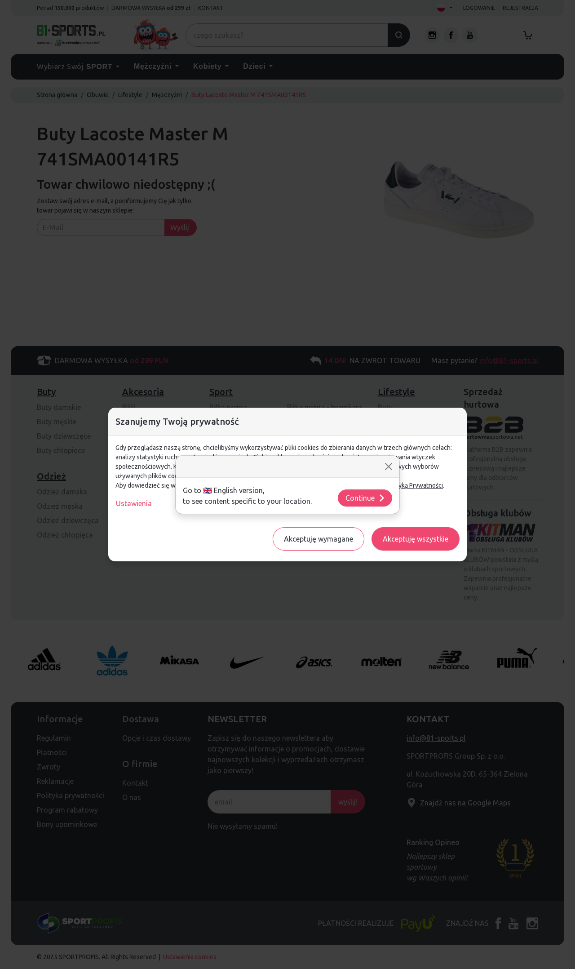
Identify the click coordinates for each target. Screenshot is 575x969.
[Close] (388, 466)
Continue (365, 498)
